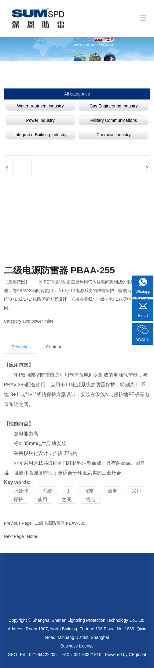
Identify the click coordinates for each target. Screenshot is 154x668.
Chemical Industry (114, 134)
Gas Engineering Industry (114, 105)
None (32, 536)
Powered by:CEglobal (125, 654)
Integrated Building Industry (40, 134)
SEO (12, 654)
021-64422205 (43, 654)
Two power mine (37, 321)
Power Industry (40, 120)
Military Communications (113, 120)
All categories (77, 94)
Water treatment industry (40, 105)
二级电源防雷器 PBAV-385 (60, 523)
